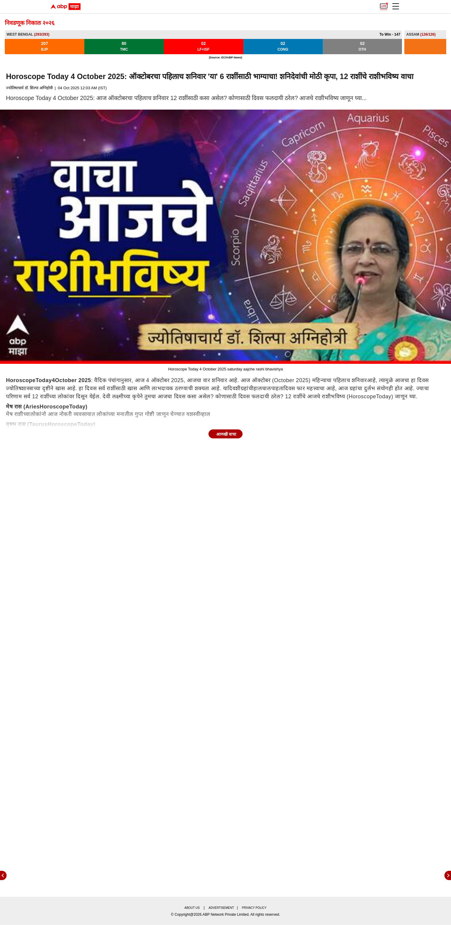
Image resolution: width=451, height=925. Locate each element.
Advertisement (221, 907)
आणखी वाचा (226, 434)
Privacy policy (254, 907)
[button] (395, 6)
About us (192, 907)
